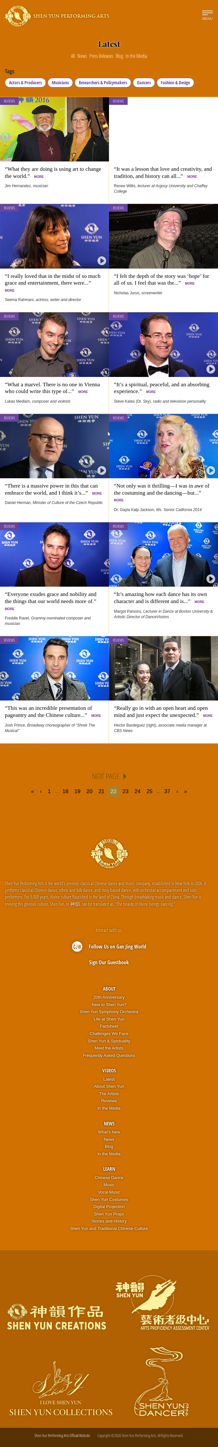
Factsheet (109, 1026)
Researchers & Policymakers (103, 82)
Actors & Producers (25, 82)
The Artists (109, 1093)
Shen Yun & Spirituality (109, 1041)
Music (109, 1184)
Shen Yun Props (109, 1214)
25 (150, 791)
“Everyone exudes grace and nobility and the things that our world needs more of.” (52, 600)
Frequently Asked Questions (109, 1055)
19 (77, 791)
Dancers (144, 82)
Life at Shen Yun (109, 1019)
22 (114, 791)
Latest (108, 1079)
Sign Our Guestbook (109, 962)
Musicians (60, 82)
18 (65, 791)
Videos (109, 1070)
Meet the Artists (109, 1048)
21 (101, 791)
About (109, 988)
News (109, 1123)
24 (137, 791)
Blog (109, 1146)
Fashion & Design (175, 82)
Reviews (9, 101)
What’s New (109, 1132)
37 (167, 791)
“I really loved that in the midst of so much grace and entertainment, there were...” (52, 282)
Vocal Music (109, 1192)
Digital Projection (109, 1206)
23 (126, 791)
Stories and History (109, 1221)
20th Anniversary (109, 997)
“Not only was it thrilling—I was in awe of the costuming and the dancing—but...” (161, 492)
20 (89, 791)
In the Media (109, 1108)
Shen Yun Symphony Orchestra (109, 1011)
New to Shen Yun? (109, 1004)
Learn (109, 1169)
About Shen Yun (109, 1086)
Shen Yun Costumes (109, 1199)
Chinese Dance (109, 1177)
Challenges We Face (109, 1033)
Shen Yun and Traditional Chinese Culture (109, 1228)
